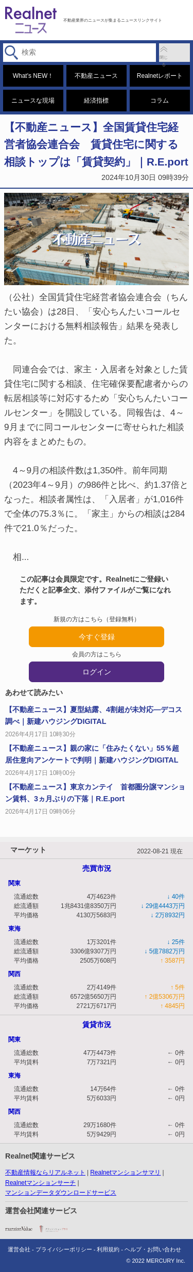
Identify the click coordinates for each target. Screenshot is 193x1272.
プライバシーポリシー (64, 1249)
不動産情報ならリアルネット (45, 1172)
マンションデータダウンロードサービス (60, 1192)
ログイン (96, 672)
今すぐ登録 (97, 637)
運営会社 (19, 1249)
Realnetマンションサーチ (40, 1182)
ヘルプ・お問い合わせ (153, 1249)
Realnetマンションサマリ (125, 1172)
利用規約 (108, 1249)
